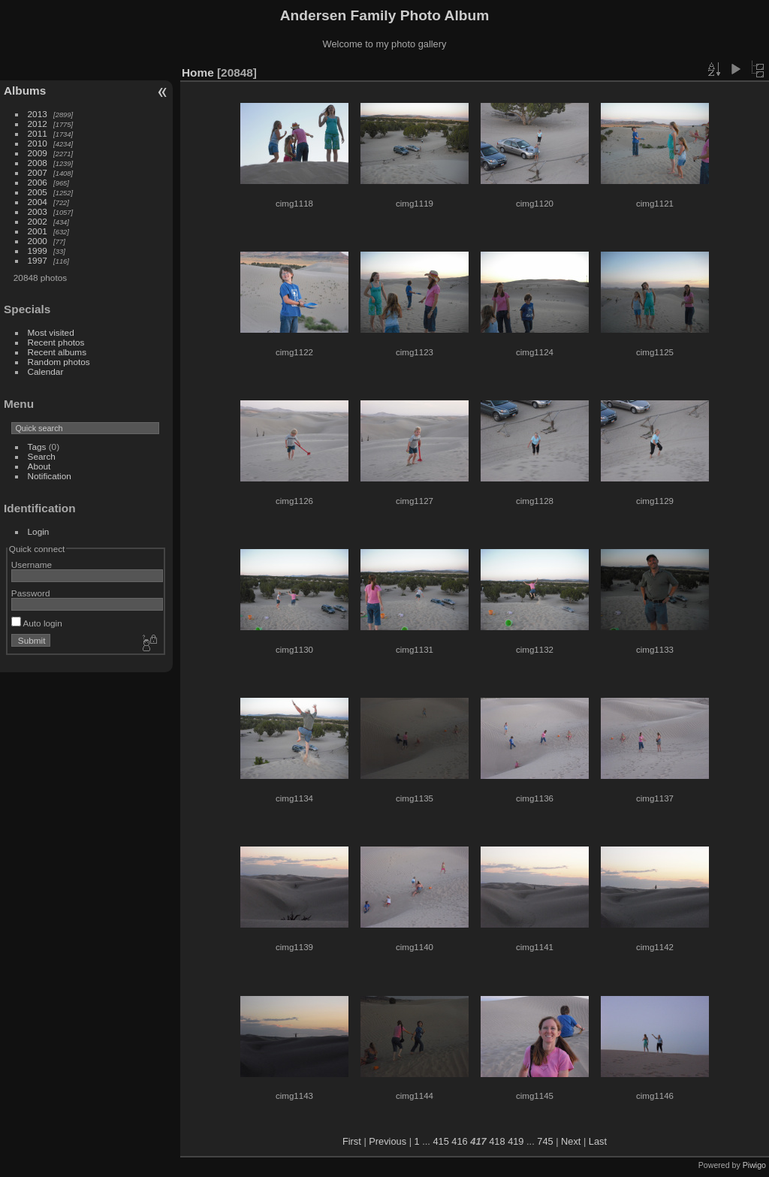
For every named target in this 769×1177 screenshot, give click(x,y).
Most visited (51, 332)
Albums (25, 90)
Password (30, 593)
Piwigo (754, 1164)
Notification (49, 476)
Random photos (59, 362)
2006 (37, 182)
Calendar (46, 371)
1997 (37, 260)
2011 (37, 133)
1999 (37, 250)
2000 (37, 241)
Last (598, 1141)
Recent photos (56, 342)
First (351, 1141)
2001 (37, 231)
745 (545, 1141)
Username (31, 564)
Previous (387, 1141)
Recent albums (57, 352)
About (39, 466)
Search (42, 456)
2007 (37, 172)
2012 (37, 123)
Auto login (36, 623)
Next (571, 1141)
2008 (37, 162)
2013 (37, 114)
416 (459, 1141)
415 (440, 1141)
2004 (37, 202)
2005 (37, 192)
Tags (37, 446)
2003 (37, 211)
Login (39, 531)
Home (198, 72)
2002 (37, 221)
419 (515, 1141)
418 (497, 1141)
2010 (37, 143)
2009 (37, 153)
